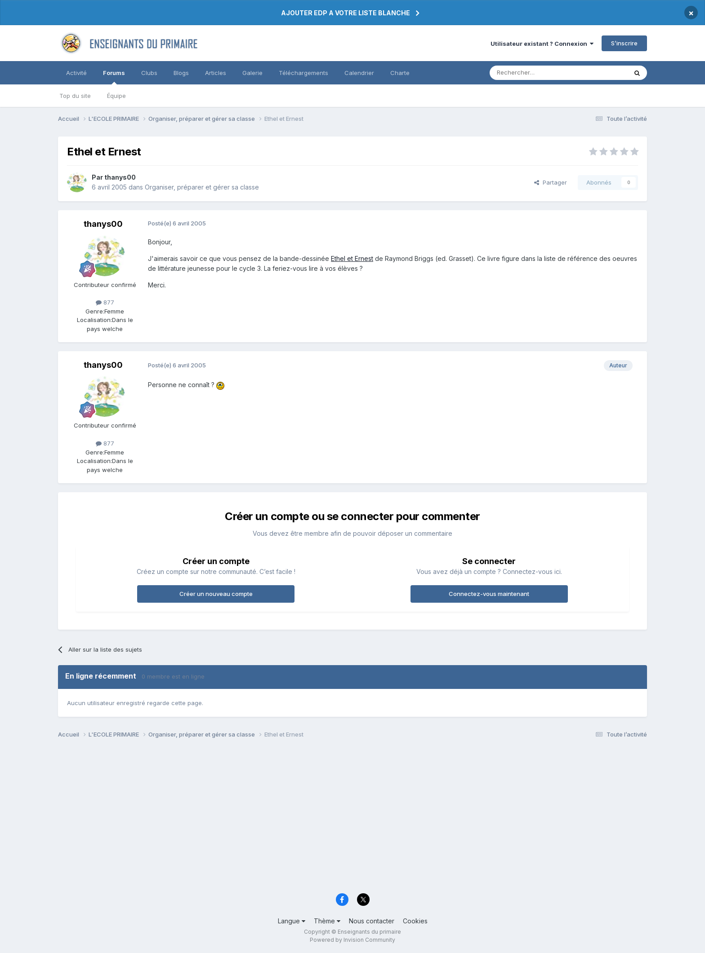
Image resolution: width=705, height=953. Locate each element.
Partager (550, 182)
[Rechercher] (539, 73)
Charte (400, 72)
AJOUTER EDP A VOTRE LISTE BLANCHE (345, 13)
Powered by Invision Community (352, 939)
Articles (215, 72)
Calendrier (359, 72)
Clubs (149, 72)
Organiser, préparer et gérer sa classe (202, 187)
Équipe (116, 95)
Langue (291, 921)
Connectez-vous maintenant (489, 593)
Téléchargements (303, 72)
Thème (327, 921)
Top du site (75, 95)
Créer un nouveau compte (216, 593)
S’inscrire (624, 43)
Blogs (181, 72)
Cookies (415, 921)
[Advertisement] (328, 818)
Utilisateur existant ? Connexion (542, 43)
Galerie (252, 72)
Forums (114, 76)
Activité (76, 72)
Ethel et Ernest (352, 258)
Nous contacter (371, 921)
